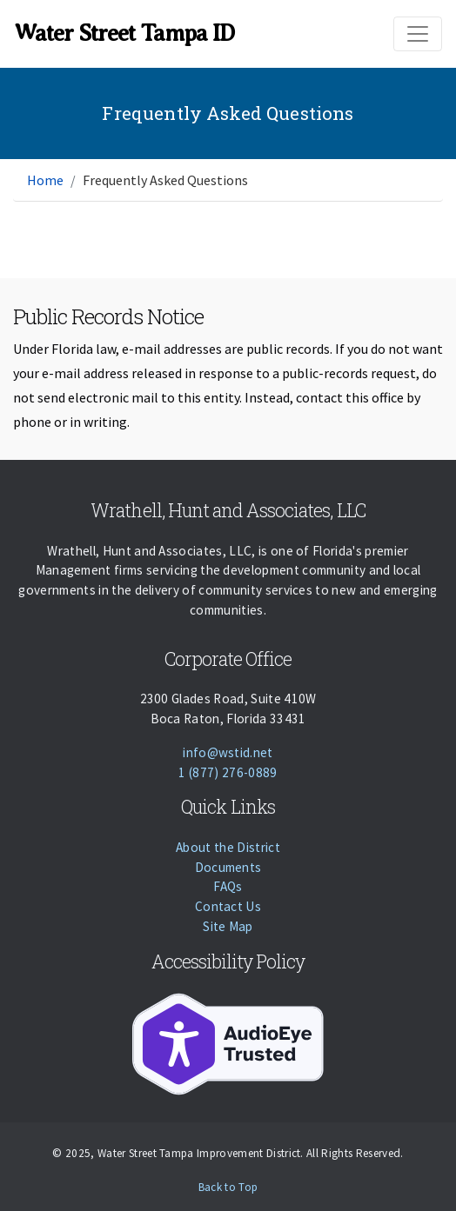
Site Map (228, 926)
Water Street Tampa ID (124, 33)
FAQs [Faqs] (227, 886)
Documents (228, 867)
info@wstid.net (227, 752)
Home (45, 180)
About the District (228, 847)
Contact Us (228, 906)
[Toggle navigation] (417, 34)
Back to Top (228, 1187)
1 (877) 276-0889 (227, 772)
